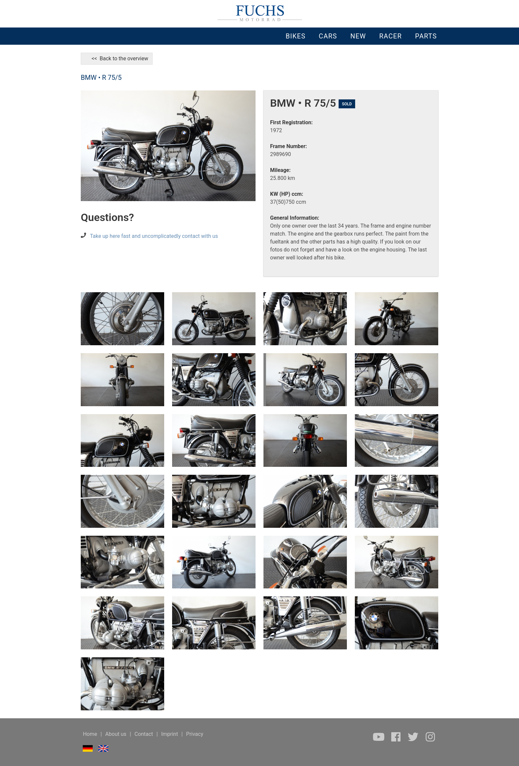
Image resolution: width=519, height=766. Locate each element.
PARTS (426, 36)
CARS (328, 36)
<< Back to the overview (116, 58)
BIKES (296, 36)
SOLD (347, 104)
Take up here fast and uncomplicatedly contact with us (154, 236)
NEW (358, 36)
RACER (390, 36)
